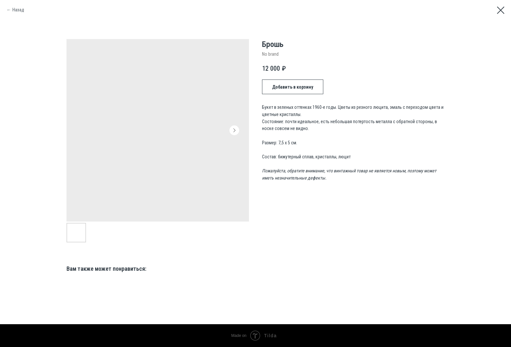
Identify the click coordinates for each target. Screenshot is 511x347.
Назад (18, 9)
